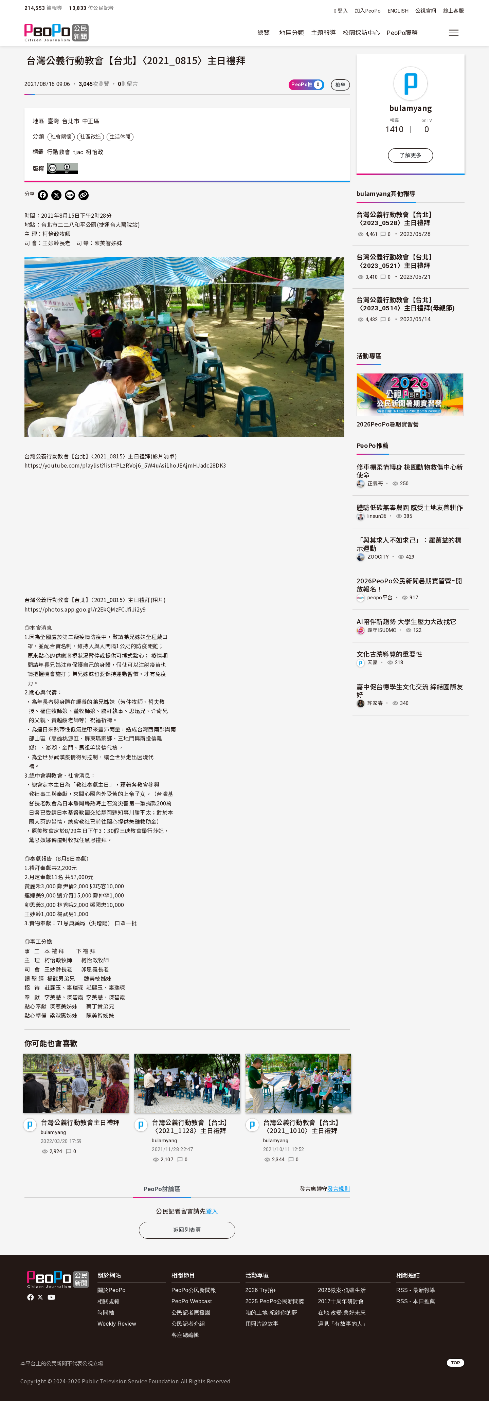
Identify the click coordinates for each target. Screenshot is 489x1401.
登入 (343, 11)
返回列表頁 (187, 1230)
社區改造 (90, 137)
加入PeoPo (368, 11)
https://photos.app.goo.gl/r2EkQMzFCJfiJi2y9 (85, 609)
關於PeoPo (111, 1290)
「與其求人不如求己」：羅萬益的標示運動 (409, 543)
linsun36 (377, 516)
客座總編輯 (185, 1335)
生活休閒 (120, 137)
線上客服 (453, 11)
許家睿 (375, 702)
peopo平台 (381, 597)
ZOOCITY (379, 556)
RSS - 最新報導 (415, 1290)
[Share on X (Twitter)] (56, 195)
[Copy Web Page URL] (83, 195)
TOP (455, 1362)
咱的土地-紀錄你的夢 (271, 1312)
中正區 (91, 121)
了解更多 (410, 155)
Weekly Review (116, 1324)
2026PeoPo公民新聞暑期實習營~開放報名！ (409, 584)
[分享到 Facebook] (43, 195)
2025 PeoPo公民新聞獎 (275, 1301)
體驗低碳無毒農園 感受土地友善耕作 (410, 507)
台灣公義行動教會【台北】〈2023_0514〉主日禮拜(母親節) (406, 304)
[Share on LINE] (70, 195)
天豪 (373, 661)
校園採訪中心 (361, 32)
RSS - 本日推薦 (415, 1301)
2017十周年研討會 (341, 1301)
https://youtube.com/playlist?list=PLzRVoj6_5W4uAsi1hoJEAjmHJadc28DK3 (125, 465)
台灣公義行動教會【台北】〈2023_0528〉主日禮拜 (396, 219)
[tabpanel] (187, 1211)
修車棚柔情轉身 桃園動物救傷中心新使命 (410, 470)
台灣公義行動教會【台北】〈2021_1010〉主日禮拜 (302, 1126)
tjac (78, 152)
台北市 (70, 121)
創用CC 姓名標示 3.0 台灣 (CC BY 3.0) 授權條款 (64, 168)
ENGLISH (398, 11)
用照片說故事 (262, 1324)
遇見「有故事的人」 (343, 1324)
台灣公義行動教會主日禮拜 (80, 1122)
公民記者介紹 (188, 1324)
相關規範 (108, 1301)
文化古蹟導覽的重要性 (389, 652)
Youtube (52, 1297)
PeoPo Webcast (191, 1301)
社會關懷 (61, 137)
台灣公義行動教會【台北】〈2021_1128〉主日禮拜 (191, 1126)
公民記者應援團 (191, 1312)
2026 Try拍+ (261, 1290)
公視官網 (425, 11)
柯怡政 (95, 152)
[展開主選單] (453, 33)
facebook (31, 1297)
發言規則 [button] (339, 1189)
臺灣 (53, 121)
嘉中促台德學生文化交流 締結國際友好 (410, 689)
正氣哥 (375, 483)
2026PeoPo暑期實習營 (388, 424)
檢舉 (340, 85)
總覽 (263, 32)
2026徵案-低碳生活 (342, 1290)
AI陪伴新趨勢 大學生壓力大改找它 (407, 620)
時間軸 (105, 1312)
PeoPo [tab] (162, 1189)
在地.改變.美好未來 (342, 1312)
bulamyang (53, 1132)
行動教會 (58, 152)
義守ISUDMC (383, 629)
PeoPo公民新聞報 (193, 1290)
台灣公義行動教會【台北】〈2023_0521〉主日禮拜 (396, 261)
